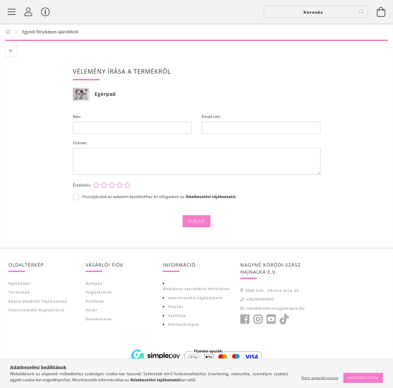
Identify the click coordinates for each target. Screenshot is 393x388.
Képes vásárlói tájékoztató (37, 301)
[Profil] (28, 11)
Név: (77, 116)
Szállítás (177, 315)
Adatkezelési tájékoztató (195, 297)
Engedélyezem (363, 377)
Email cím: (211, 116)
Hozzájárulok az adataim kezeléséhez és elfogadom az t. (159, 196)
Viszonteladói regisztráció (36, 309)
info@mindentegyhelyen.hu (275, 308)
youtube (270, 319)
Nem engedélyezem (320, 377)
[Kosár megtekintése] (381, 11)
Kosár (92, 309)
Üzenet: (80, 143)
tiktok (286, 319)
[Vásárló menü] (45, 11)
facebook (244, 319)
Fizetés (175, 306)
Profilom (95, 301)
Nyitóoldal (19, 283)
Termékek (19, 292)
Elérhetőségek (183, 324)
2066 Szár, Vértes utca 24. (272, 290)
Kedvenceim (99, 318)
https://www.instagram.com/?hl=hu (257, 319)
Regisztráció (99, 292)
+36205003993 (260, 299)
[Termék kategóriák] (11, 11)
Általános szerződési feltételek (196, 288)
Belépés (94, 283)
